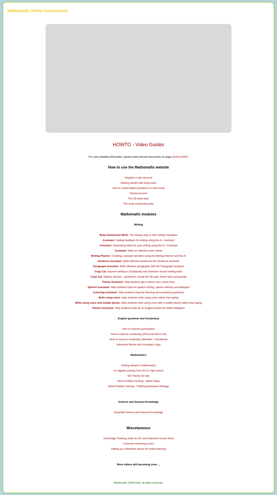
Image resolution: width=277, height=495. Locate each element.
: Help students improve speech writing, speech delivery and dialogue (138, 287)
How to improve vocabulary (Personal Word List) (139, 334)
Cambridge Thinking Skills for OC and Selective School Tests (138, 438)
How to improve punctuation (138, 328)
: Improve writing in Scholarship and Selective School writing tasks (138, 271)
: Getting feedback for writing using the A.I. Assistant (138, 240)
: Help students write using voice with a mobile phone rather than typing (138, 302)
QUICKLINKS (180, 156)
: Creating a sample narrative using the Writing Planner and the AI (138, 255)
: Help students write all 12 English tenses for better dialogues (138, 307)
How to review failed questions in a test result (138, 188)
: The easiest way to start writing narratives (138, 234)
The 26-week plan (138, 198)
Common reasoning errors (138, 443)
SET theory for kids (138, 375)
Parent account (138, 193)
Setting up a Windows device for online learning (138, 448)
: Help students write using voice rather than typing (139, 297)
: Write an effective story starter (138, 250)
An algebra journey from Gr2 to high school (138, 370)
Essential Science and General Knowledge (138, 412)
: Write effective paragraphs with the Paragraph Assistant (138, 266)
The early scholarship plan (138, 203)
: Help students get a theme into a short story (138, 281)
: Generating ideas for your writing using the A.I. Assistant (138, 245)
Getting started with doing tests (138, 182)
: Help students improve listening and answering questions (138, 292)
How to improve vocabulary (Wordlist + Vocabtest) (138, 339)
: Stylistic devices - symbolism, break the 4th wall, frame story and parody (138, 276)
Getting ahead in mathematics (138, 365)
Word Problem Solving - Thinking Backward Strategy (138, 386)
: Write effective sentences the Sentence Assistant (138, 261)
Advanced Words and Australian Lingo (138, 344)
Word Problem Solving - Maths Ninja (138, 380)
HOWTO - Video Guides (138, 144)
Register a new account (138, 177)
